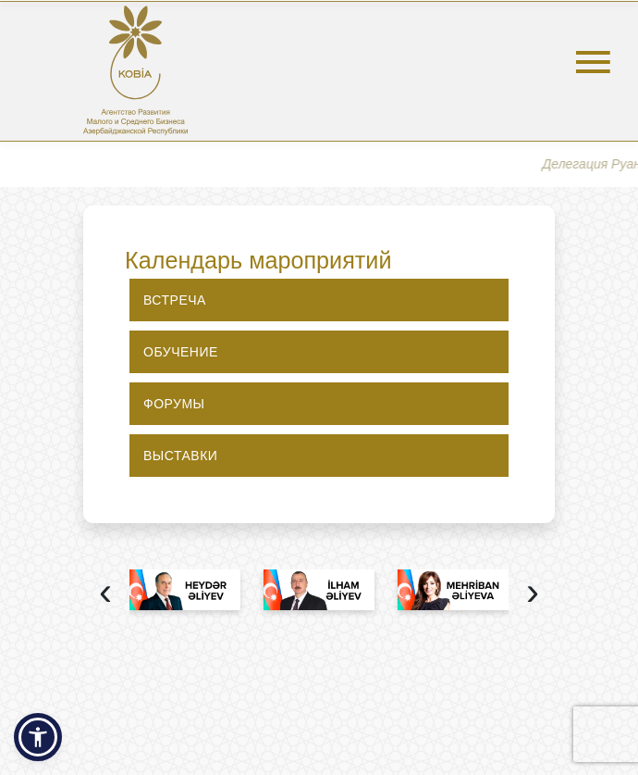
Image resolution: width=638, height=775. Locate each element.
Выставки (180, 455)
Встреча (174, 300)
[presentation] (105, 594)
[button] (37, 737)
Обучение (180, 351)
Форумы (174, 403)
